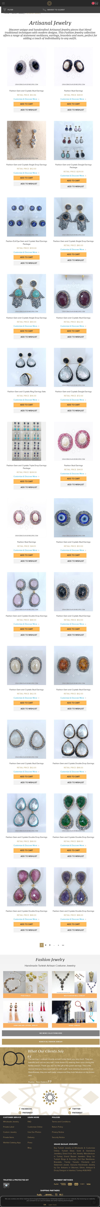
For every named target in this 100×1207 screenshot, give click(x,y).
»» (63, 945)
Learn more (53, 1205)
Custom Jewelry (10, 1132)
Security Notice (58, 1137)
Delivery (31, 1137)
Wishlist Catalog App (12, 1142)
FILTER (10, 10)
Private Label (8, 1127)
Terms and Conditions (61, 1121)
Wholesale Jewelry (11, 1121)
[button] (96, 3)
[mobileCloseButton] (3, 3)
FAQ (29, 1121)
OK (44, 1205)
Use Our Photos (34, 1132)
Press (30, 1142)
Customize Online (35, 1127)
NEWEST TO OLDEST (56, 10)
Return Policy (57, 1127)
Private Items (8, 1137)
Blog (30, 1148)
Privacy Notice (58, 1132)
